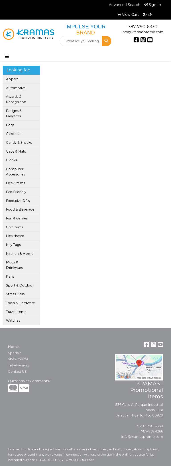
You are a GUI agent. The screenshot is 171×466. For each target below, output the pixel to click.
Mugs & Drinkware (14, 265)
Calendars (14, 134)
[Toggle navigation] (7, 56)
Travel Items (16, 312)
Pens (10, 277)
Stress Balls (15, 294)
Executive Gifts (18, 201)
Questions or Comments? (29, 381)
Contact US (17, 372)
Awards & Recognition (16, 99)
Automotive (16, 88)
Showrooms (18, 359)
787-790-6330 (142, 26)
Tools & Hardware (20, 303)
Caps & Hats (16, 151)
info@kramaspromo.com (142, 32)
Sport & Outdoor (20, 285)
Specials (14, 353)
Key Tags (13, 245)
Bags (10, 125)
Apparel (12, 79)
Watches (13, 321)
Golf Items (14, 227)
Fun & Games (17, 218)
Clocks (11, 160)
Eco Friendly (16, 192)
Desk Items (15, 183)
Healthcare (15, 236)
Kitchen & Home (19, 254)
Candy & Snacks (19, 143)
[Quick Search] (81, 41)
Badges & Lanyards (14, 113)
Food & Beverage (20, 209)
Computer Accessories (15, 171)
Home (13, 347)
